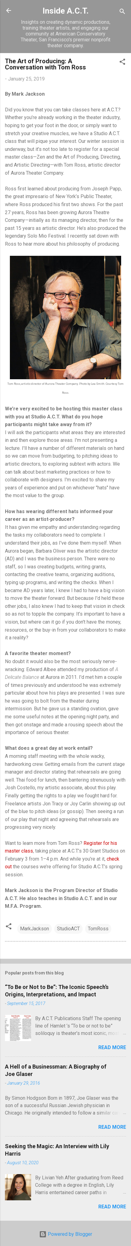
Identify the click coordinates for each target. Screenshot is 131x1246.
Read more (112, 1047)
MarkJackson (34, 929)
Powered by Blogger (65, 1234)
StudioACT (68, 929)
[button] (122, 63)
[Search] (122, 12)
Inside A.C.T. (66, 11)
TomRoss (98, 929)
